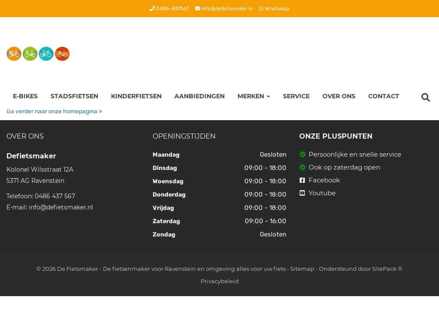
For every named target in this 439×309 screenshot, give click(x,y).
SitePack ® (387, 268)
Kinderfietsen (136, 96)
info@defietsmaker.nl (224, 9)
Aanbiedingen (199, 96)
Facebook (320, 180)
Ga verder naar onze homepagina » (54, 111)
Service (296, 96)
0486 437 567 (55, 196)
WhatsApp (274, 9)
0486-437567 (169, 9)
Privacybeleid (220, 281)
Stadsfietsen (74, 96)
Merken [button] (254, 96)
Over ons (338, 96)
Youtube (318, 193)
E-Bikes (25, 96)
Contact (383, 96)
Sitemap (302, 268)
